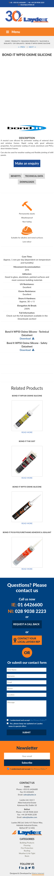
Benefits (16, 176)
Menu (12, 32)
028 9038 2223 (27, 611)
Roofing (27, 851)
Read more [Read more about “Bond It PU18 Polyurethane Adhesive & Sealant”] (27, 569)
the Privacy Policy (37, 720)
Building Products (29, 41)
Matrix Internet (38, 873)
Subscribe (27, 762)
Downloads (27, 182)
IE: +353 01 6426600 (17, 2)
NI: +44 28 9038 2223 (36, 2)
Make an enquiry (27, 163)
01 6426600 (26, 604)
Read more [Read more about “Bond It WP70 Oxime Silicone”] (27, 523)
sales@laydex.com (29, 817)
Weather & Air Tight (27, 853)
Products (15, 41)
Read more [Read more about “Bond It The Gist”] (27, 478)
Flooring (27, 845)
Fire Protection (27, 848)
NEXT (32, 47)
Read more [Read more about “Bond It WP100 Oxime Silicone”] (27, 432)
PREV (21, 47)
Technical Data (34, 176)
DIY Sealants (18, 43)
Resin (27, 856)
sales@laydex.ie (26, 5)
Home (7, 41)
